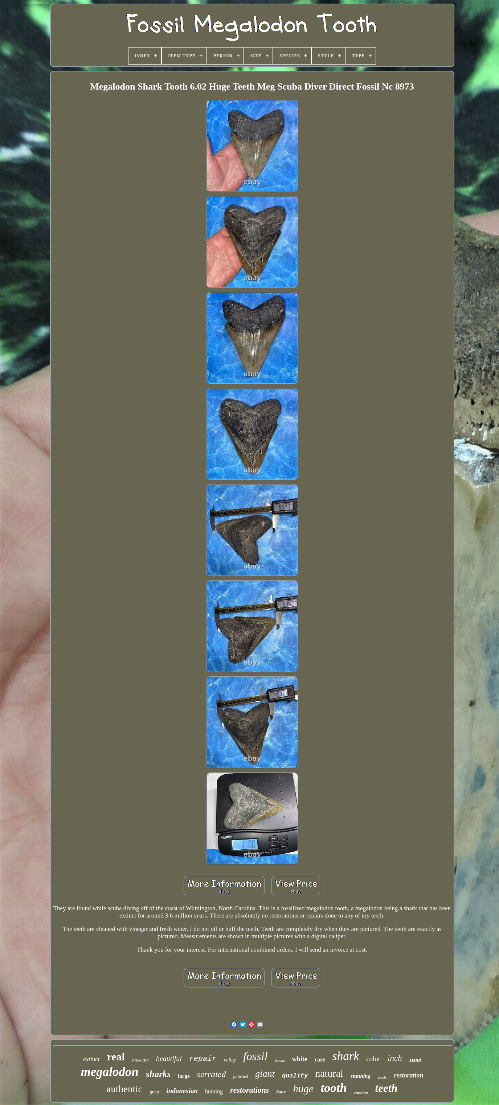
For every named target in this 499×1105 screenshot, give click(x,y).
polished (240, 1076)
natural (329, 1073)
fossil (255, 1056)
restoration (408, 1075)
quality (295, 1075)
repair (203, 1059)
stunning (361, 1076)
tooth (334, 1087)
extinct (91, 1059)
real (115, 1057)
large (183, 1076)
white (299, 1059)
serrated (211, 1074)
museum (140, 1060)
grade (382, 1077)
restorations (249, 1089)
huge (303, 1088)
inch (395, 1058)
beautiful (169, 1059)
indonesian (182, 1090)
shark (345, 1056)
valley (230, 1060)
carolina (361, 1092)
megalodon (110, 1072)
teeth (386, 1088)
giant (264, 1073)
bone (281, 1091)
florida (280, 1061)
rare (320, 1059)
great (154, 1091)
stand (415, 1060)
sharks (158, 1074)
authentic (124, 1089)
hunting (214, 1091)
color (373, 1059)
